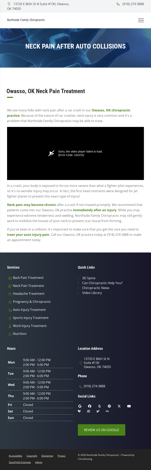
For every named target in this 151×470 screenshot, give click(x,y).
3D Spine (88, 278)
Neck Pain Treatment (28, 286)
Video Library (92, 293)
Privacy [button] (61, 455)
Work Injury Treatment (30, 326)
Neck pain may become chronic (31, 205)
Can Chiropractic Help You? (102, 283)
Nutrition (20, 334)
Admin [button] (38, 462)
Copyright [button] (32, 455)
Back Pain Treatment (28, 278)
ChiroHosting (85, 459)
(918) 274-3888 (130, 4)
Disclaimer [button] (47, 455)
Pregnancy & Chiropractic (32, 302)
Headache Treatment (28, 294)
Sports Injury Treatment (31, 318)
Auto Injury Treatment (29, 310)
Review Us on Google (101, 430)
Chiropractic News (95, 288)
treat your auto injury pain (28, 234)
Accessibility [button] (15, 455)
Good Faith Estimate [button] (20, 462)
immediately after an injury (94, 210)
